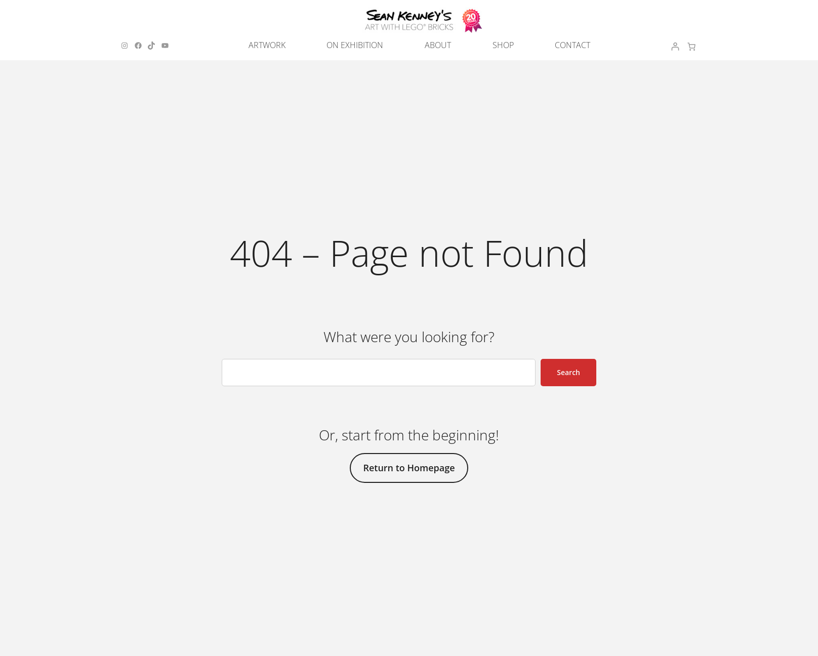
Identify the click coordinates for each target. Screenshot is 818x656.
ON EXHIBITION (354, 45)
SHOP (503, 45)
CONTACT (572, 45)
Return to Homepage (409, 468)
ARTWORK (267, 45)
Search (568, 372)
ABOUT (438, 45)
